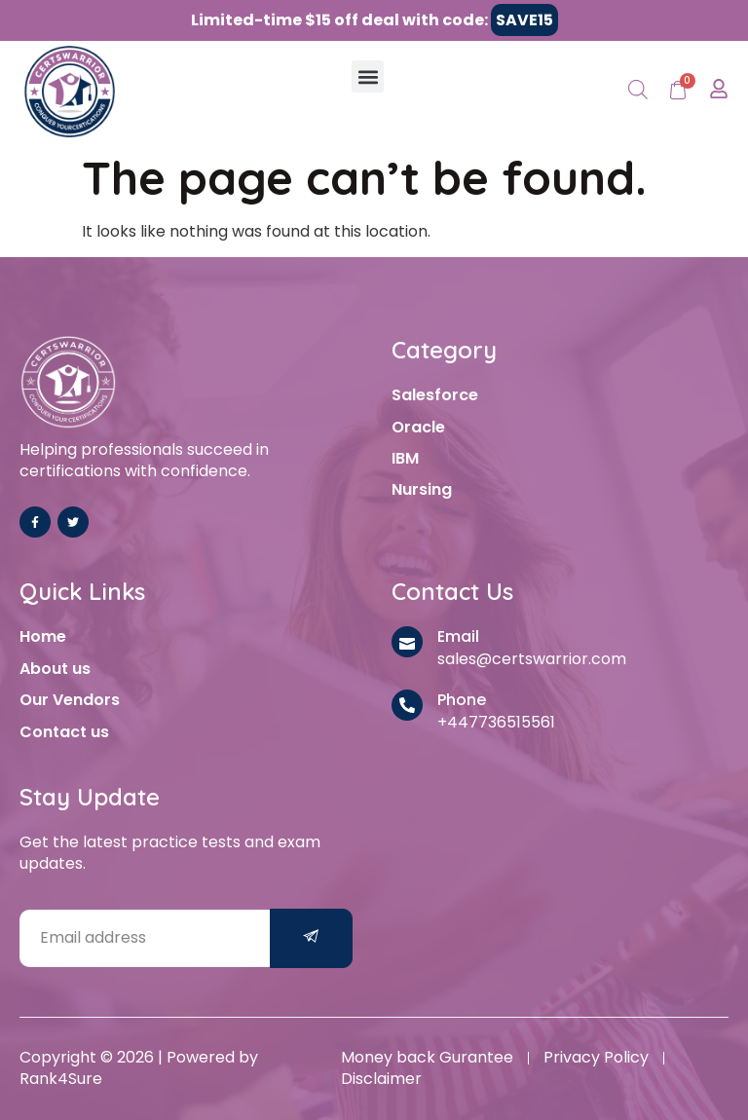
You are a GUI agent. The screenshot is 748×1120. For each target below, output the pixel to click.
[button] (368, 76)
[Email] (407, 641)
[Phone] (407, 705)
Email (458, 636)
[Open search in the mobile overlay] (638, 91)
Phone (461, 700)
